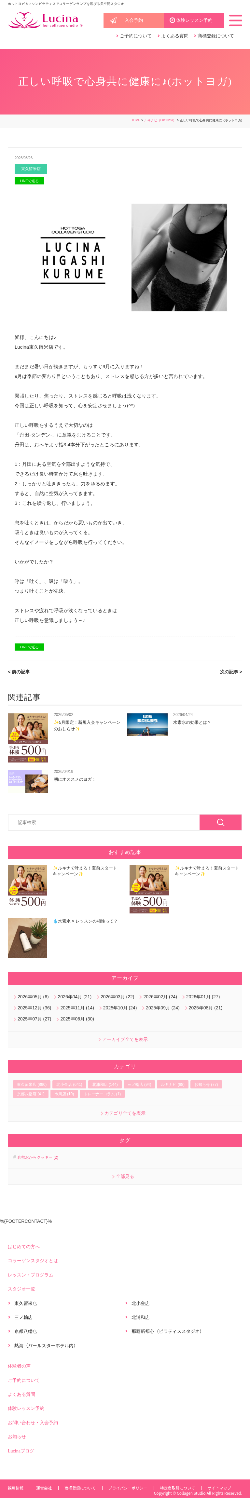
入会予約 (134, 20)
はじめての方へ (24, 1247)
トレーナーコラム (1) (102, 1094)
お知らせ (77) (206, 1085)
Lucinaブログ (21, 1451)
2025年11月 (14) (77, 1008)
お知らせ (17, 1437)
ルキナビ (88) (173, 1085)
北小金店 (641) (69, 1085)
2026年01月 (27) (203, 997)
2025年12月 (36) (34, 1008)
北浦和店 (141, 1317)
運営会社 (44, 1487)
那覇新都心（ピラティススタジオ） (168, 1332)
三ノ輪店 (23, 1317)
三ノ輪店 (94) (139, 1085)
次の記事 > (231, 672)
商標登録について (216, 36)
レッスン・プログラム (30, 1275)
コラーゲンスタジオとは (33, 1261)
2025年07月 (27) (34, 1019)
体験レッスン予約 (194, 20)
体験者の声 (19, 1366)
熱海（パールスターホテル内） (46, 1346)
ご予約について (136, 36)
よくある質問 (174, 36)
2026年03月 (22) (117, 997)
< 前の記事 (19, 672)
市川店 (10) (64, 1094)
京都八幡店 (25, 1332)
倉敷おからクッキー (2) (37, 1157)
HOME (135, 120)
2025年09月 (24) (163, 1008)
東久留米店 (31, 169)
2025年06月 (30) (77, 1019)
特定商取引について (180, 1487)
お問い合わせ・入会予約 (33, 1423)
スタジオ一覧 (21, 1289)
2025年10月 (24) (120, 1008)
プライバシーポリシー (129, 1487)
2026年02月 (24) (160, 997)
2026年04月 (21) (75, 997)
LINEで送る (29, 181)
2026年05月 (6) (33, 997)
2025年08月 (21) (206, 1008)
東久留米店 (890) (32, 1085)
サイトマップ (222, 1487)
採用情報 (15, 1487)
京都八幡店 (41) (31, 1094)
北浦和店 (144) (105, 1085)
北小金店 (141, 1303)
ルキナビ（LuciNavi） (160, 120)
